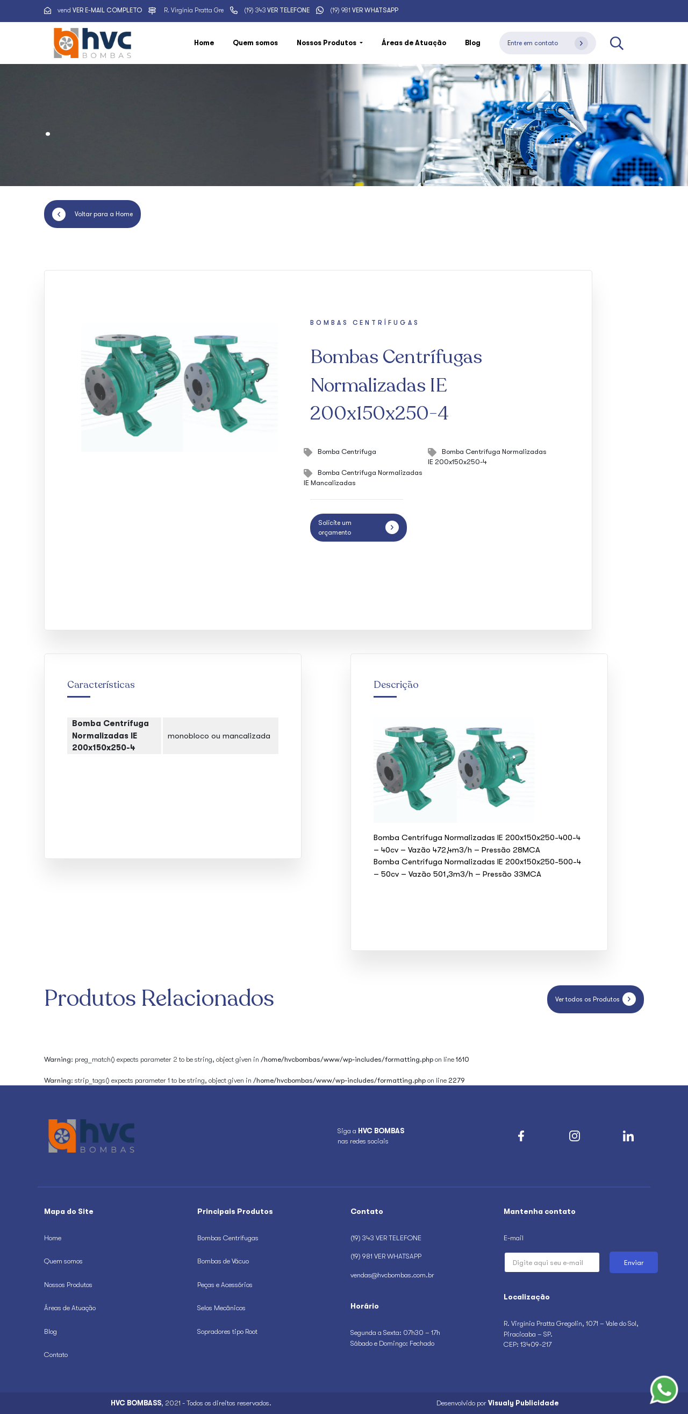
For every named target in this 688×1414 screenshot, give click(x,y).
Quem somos (255, 43)
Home (204, 43)
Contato (56, 1355)
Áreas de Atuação (414, 43)
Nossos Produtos (68, 1285)
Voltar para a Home (92, 214)
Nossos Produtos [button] (327, 43)
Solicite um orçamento (358, 527)
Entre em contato (547, 43)
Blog (473, 43)
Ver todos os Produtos (595, 999)
